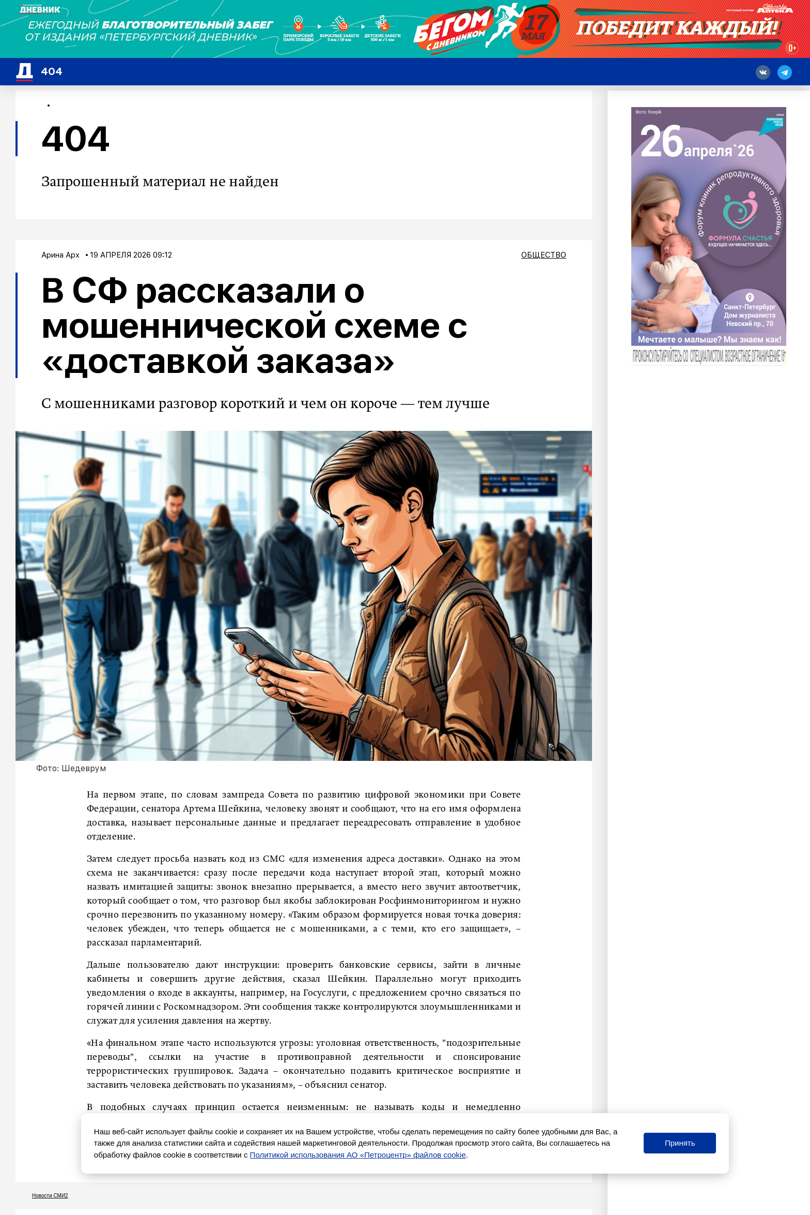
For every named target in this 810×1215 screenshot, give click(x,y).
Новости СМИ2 (50, 1195)
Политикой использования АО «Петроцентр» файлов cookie (358, 1154)
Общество (543, 255)
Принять (680, 1142)
